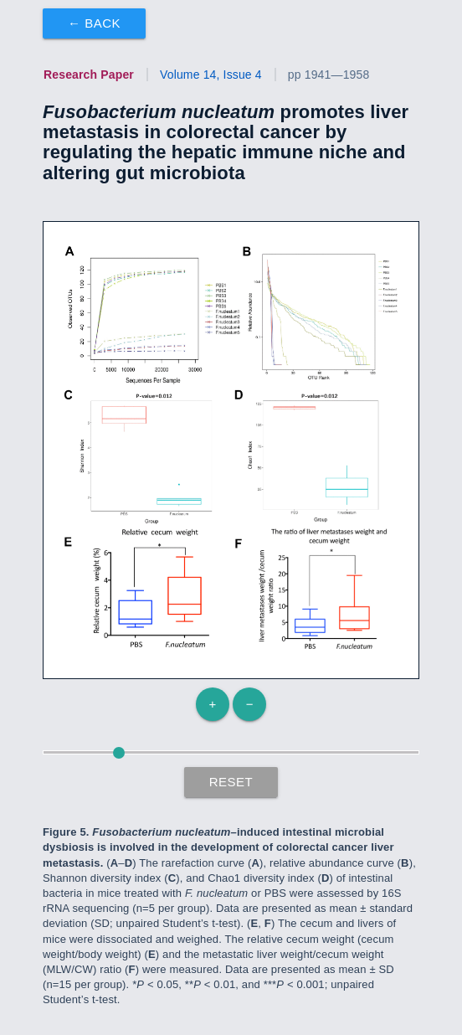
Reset (231, 782)
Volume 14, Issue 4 (211, 74)
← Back (94, 23)
